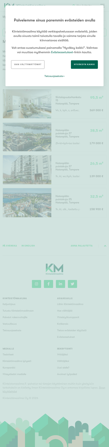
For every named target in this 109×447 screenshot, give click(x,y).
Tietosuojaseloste (53, 76)
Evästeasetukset (62, 52)
